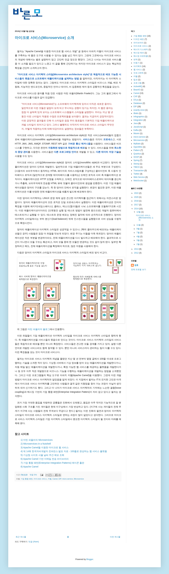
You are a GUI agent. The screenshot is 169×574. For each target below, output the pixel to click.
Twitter (136, 174)
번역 (135, 59)
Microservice (79, 479)
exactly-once (139, 110)
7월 (138, 232)
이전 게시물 (115, 537)
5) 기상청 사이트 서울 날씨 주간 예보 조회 (42, 455)
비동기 (136, 63)
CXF (135, 96)
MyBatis (137, 144)
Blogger (89, 559)
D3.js (136, 100)
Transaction (139, 170)
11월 (138, 225)
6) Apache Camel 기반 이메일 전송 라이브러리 (45, 459)
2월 (138, 244)
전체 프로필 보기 (138, 269)
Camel (55, 479)
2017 (136, 205)
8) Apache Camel (29, 466)
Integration (138, 120)
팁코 (135, 80)
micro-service (67, 479)
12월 (138, 212)
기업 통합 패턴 (27, 479)
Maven (136, 133)
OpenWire (138, 147)
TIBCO (137, 167)
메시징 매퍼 (139, 53)
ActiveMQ (138, 86)
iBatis (136, 113)
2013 (136, 249)
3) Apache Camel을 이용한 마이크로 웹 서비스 (45, 447)
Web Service (139, 177)
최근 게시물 (21, 537)
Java (136, 123)
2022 (136, 193)
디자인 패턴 (139, 39)
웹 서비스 (138, 69)
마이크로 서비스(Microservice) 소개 (44, 38)
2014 (136, 208)
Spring (136, 160)
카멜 (49, 479)
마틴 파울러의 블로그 (39, 329)
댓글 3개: (34, 475)
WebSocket (139, 180)
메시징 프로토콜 (141, 56)
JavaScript (138, 127)
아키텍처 (137, 66)
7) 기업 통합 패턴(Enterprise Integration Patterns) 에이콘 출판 (52, 463)
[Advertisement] (68, 508)
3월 (138, 240)
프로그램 (137, 83)
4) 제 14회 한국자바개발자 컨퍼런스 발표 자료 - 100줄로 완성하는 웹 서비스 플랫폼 (64, 451)
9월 (138, 229)
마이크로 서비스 (40, 479)
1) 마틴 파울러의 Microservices (37, 440)
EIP (60, 479)
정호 (136, 265)
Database (138, 103)
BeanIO (137, 90)
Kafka (136, 130)
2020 (136, 197)
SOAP (136, 157)
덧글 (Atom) (33, 542)
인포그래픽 (138, 73)
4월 (138, 236)
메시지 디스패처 (141, 49)
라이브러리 (138, 43)
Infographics (139, 116)
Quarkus (137, 154)
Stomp (136, 164)
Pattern (137, 150)
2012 (136, 253)
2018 (136, 201)
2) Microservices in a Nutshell (36, 443)
